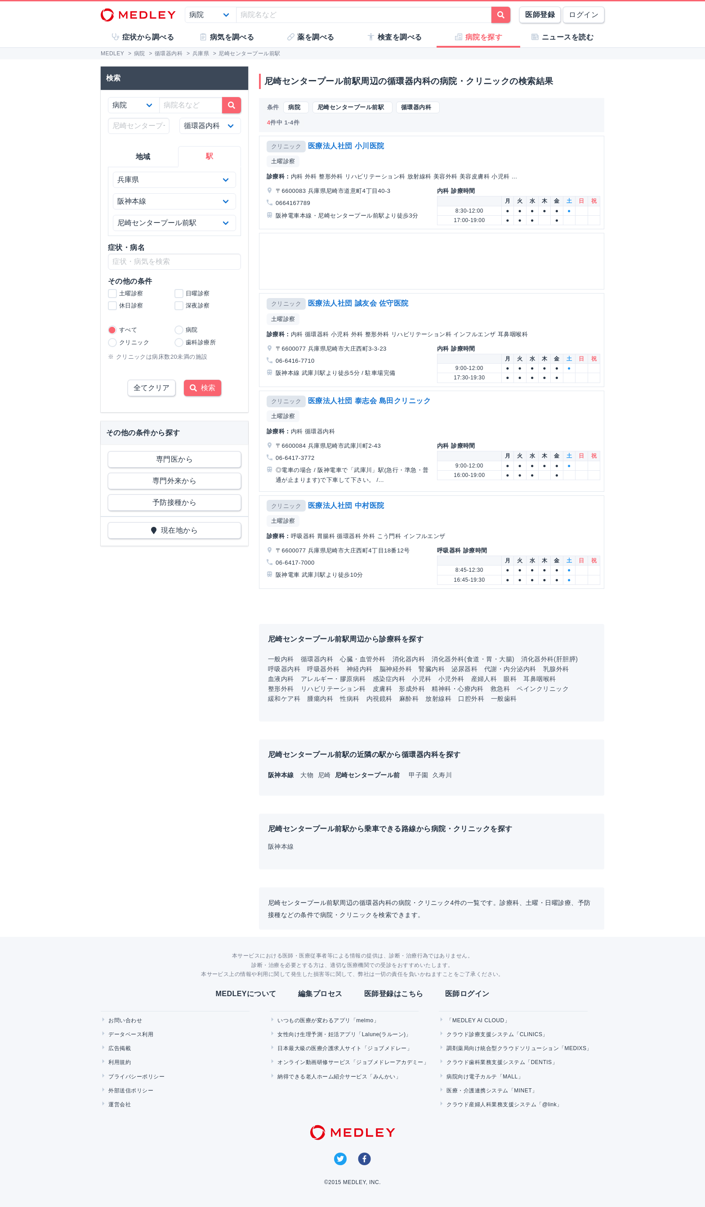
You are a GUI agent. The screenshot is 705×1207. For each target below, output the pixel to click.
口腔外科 (471, 698)
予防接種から (174, 502)
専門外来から (174, 481)
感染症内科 (389, 678)
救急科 (500, 688)
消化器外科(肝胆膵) (549, 659)
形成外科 (412, 688)
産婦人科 (484, 678)
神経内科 (360, 669)
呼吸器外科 (323, 669)
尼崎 (325, 775)
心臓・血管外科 (362, 659)
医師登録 (540, 14)
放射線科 (438, 698)
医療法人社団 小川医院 (346, 146)
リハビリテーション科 (333, 688)
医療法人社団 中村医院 (346, 505)
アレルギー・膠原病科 (333, 678)
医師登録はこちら (394, 994)
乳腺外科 (556, 669)
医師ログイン (467, 994)
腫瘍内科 (320, 698)
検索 (202, 388)
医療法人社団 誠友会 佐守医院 (358, 303)
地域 (143, 156)
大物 (307, 775)
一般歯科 (504, 698)
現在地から (174, 530)
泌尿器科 (464, 669)
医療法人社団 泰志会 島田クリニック (369, 401)
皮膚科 (382, 688)
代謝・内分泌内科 (510, 669)
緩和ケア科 (284, 698)
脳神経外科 (395, 669)
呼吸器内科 (284, 669)
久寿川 (442, 775)
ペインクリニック (543, 688)
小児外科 (451, 678)
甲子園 (419, 775)
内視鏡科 (379, 698)
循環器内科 (317, 659)
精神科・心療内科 (458, 688)
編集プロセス (320, 994)
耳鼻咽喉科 (539, 678)
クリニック (286, 146)
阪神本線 (281, 846)
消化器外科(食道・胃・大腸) (473, 659)
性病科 (349, 698)
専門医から (174, 459)
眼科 (510, 678)
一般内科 (281, 659)
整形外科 (281, 688)
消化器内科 (409, 659)
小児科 (421, 678)
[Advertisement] (433, 261)
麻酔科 (409, 698)
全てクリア (152, 388)
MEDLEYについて (245, 994)
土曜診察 (283, 161)
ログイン (583, 14)
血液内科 (281, 678)
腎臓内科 (432, 669)
